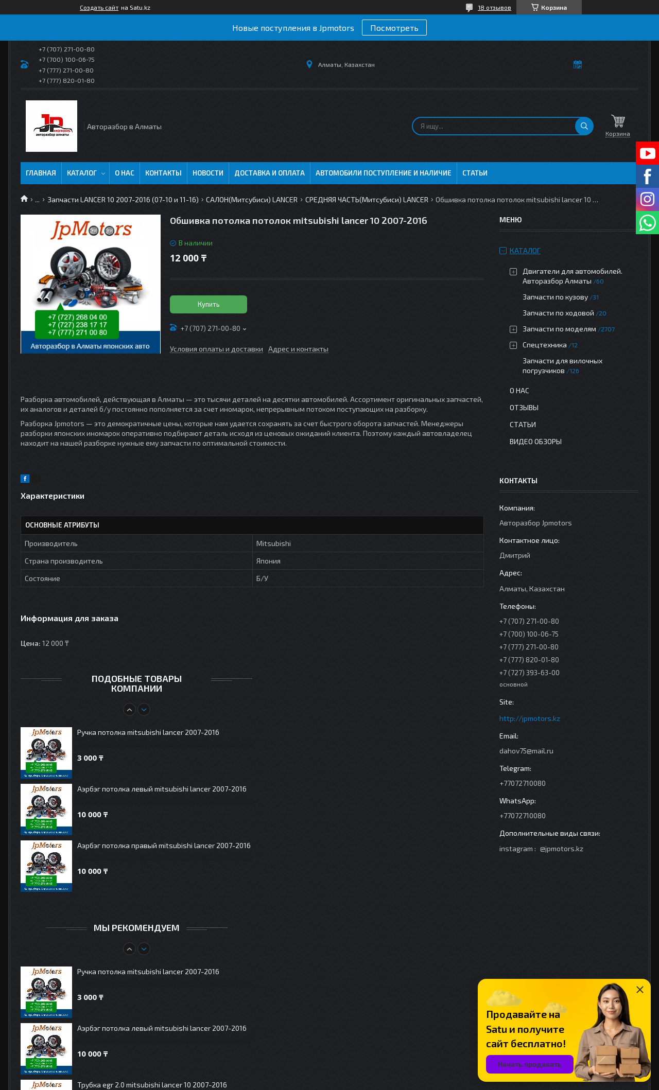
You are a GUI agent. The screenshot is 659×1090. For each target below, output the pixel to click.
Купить (209, 304)
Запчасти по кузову (555, 296)
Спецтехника (545, 344)
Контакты (163, 173)
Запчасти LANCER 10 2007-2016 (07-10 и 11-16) (123, 199)
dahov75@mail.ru (526, 750)
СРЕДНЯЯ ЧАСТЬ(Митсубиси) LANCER (366, 199)
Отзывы (524, 407)
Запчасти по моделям (559, 328)
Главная (41, 173)
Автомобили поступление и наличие (384, 173)
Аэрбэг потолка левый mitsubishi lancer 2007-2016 (162, 788)
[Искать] (584, 126)
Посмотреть (394, 27)
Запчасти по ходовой (558, 312)
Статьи (475, 173)
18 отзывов (494, 7)
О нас (124, 173)
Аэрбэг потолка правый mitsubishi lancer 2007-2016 (164, 845)
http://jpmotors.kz (529, 718)
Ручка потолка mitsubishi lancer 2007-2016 (148, 732)
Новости (208, 173)
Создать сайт (99, 7)
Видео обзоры (536, 441)
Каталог (82, 173)
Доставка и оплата (269, 173)
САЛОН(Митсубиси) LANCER (252, 199)
